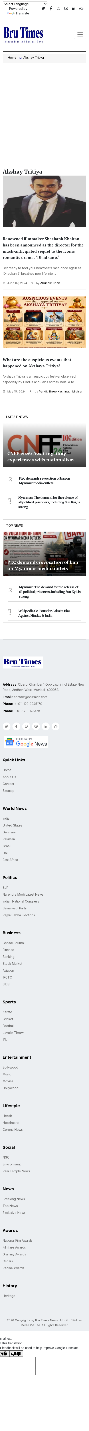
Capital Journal (13, 943)
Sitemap (8, 791)
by (45, 283)
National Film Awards (17, 1240)
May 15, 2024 (14, 391)
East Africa (10, 860)
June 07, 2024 (15, 283)
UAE (6, 853)
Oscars (8, 1261)
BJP (5, 887)
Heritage (9, 1296)
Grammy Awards (14, 1254)
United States (12, 825)
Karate (7, 1012)
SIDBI (6, 984)
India (6, 818)
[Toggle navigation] (80, 34)
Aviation (8, 970)
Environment (12, 1164)
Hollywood (10, 1088)
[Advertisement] (44, 110)
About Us (9, 777)
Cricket (8, 1019)
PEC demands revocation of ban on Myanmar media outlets (44, 480)
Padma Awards (13, 1268)
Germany (9, 832)
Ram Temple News (16, 1171)
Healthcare (11, 1123)
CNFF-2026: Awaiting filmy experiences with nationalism (40, 456)
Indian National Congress (21, 901)
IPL (5, 1039)
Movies (8, 1081)
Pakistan (9, 839)
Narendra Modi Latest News (23, 894)
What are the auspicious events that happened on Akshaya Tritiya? (37, 363)
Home (12, 57)
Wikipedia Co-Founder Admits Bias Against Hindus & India (44, 613)
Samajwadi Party (15, 908)
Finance (8, 950)
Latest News (17, 417)
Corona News (13, 1129)
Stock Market (12, 963)
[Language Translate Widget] (25, 4)
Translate (18, 13)
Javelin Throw (13, 1033)
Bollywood (10, 1067)
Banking (8, 957)
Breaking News (14, 1199)
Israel (6, 846)
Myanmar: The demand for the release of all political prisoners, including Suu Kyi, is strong (49, 502)
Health (7, 1116)
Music (7, 1074)
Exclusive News (14, 1213)
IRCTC (7, 977)
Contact (8, 784)
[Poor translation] (16, 1353)
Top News (14, 525)
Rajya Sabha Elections (19, 915)
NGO (6, 1157)
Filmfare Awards (14, 1247)
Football (8, 1026)
